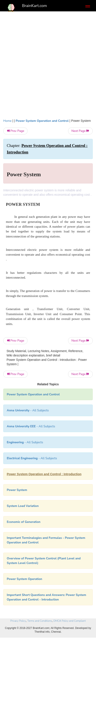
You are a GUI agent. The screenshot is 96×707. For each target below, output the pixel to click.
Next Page (80, 131)
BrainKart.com (34, 5)
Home (7, 121)
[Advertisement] (48, 64)
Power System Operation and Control (42, 121)
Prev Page (15, 131)
